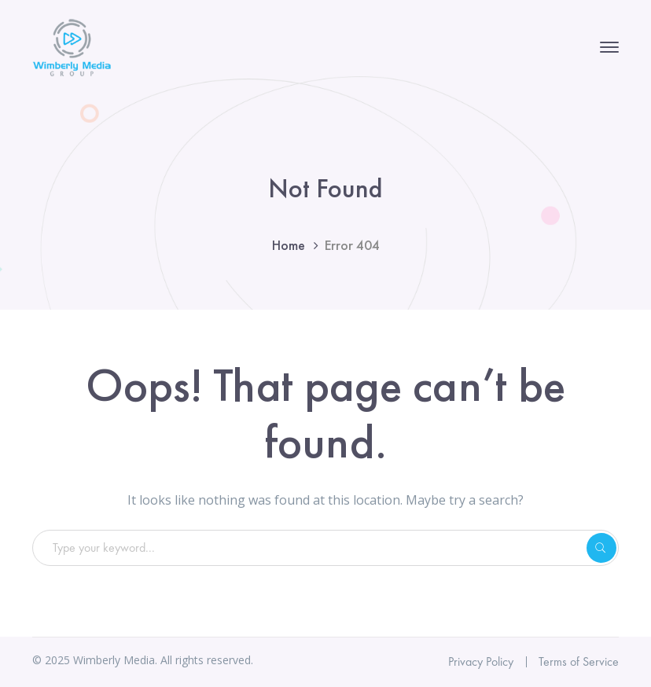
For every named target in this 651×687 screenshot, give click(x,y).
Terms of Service (579, 661)
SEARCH (601, 548)
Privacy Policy (480, 661)
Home (288, 245)
